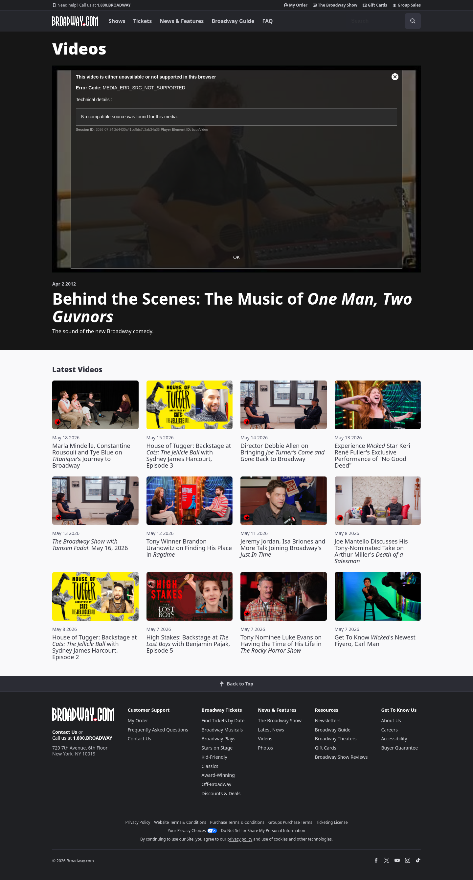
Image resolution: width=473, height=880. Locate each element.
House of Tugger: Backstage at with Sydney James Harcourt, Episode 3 (188, 455)
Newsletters (328, 720)
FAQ (267, 21)
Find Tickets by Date (223, 720)
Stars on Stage (217, 748)
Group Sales (407, 5)
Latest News (271, 730)
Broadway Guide (233, 21)
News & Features (182, 21)
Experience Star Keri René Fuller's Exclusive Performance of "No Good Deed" (372, 455)
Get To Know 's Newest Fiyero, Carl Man (375, 640)
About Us (391, 720)
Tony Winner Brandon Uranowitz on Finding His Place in (189, 547)
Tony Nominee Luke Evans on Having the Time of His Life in (281, 643)
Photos (265, 748)
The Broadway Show (335, 5)
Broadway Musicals (222, 730)
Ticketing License (332, 822)
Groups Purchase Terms (290, 822)
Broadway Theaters (336, 738)
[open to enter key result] (413, 21)
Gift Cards (375, 5)
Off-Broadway (217, 784)
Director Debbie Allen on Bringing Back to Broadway (282, 452)
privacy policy (239, 839)
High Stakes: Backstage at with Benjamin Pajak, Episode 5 (188, 643)
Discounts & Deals (221, 793)
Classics (210, 766)
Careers (389, 730)
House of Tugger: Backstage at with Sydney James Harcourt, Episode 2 (94, 647)
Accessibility (394, 738)
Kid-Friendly (214, 757)
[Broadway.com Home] (75, 21)
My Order (295, 5)
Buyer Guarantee (399, 748)
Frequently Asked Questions (158, 730)
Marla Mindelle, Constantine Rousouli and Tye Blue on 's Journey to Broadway (91, 455)
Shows (117, 21)
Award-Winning (218, 775)
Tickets (142, 21)
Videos (265, 738)
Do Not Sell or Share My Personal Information (263, 830)
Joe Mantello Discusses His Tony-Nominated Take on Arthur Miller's (371, 551)
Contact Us (64, 732)
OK (236, 257)
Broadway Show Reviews (341, 757)
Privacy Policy (137, 822)
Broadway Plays (219, 738)
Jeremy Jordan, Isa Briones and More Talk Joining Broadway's (283, 547)
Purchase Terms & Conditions (237, 822)
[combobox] (383, 21)
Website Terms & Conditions (180, 822)
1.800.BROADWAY (91, 5)
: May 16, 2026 (90, 544)
